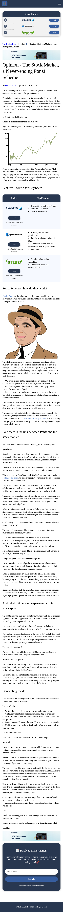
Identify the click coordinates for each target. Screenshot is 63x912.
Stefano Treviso (11, 86)
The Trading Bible (9, 44)
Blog (23, 44)
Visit (54, 20)
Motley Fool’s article (10, 478)
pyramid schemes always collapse (33, 418)
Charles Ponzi (8, 296)
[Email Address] (31, 872)
